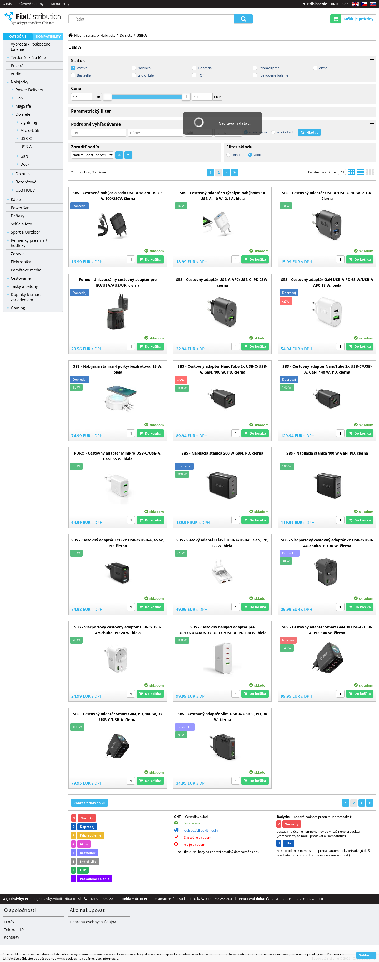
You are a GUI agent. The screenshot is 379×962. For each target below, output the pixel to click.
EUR (334, 3)
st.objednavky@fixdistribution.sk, (57, 898)
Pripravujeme (269, 68)
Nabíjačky (19, 81)
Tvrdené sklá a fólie (28, 57)
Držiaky (17, 215)
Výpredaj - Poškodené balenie (30, 46)
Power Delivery (29, 89)
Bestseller (84, 75)
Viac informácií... (107, 958)
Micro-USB (29, 130)
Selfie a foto (21, 223)
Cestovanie (21, 278)
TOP (201, 75)
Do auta (23, 173)
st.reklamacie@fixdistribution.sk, (175, 898)
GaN (19, 97)
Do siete (23, 114)
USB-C (26, 138)
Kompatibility (48, 36)
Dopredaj (205, 68)
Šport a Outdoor (25, 232)
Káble (16, 199)
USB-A (26, 146)
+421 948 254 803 (219, 898)
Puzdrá (17, 65)
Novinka (144, 68)
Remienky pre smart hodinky (29, 243)
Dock (24, 164)
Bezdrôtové (26, 181)
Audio (16, 73)
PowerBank (21, 207)
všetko (258, 155)
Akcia (323, 68)
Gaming (18, 307)
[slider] (107, 97)
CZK (345, 3)
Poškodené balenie (273, 75)
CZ (363, 4)
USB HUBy (25, 190)
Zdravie (17, 253)
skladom (238, 155)
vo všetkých (285, 132)
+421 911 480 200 (101, 898)
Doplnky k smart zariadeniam (26, 297)
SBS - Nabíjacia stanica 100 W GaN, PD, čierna (327, 453)
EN (354, 4)
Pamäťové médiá (26, 270)
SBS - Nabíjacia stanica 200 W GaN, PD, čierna (222, 453)
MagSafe (23, 106)
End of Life (145, 75)
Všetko (82, 68)
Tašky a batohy (24, 286)
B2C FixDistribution (33, 18)
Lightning (28, 122)
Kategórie (18, 36)
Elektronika (21, 261)
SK (372, 4)
